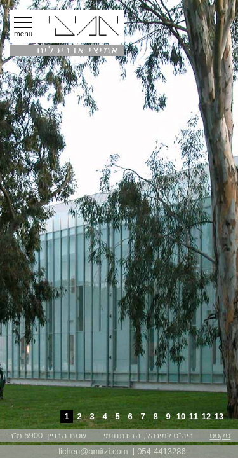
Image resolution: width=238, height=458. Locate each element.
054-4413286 (161, 451)
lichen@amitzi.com (93, 451)
